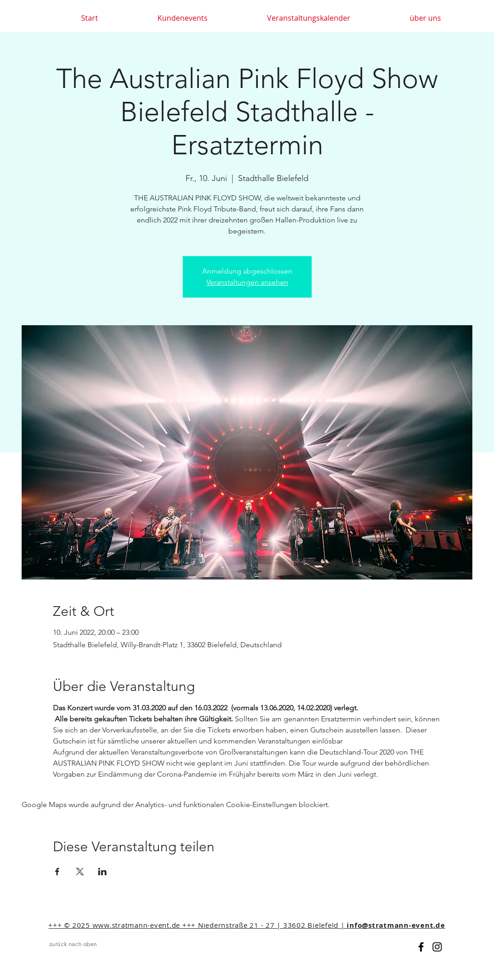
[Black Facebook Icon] (421, 947)
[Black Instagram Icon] (437, 947)
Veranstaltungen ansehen (247, 282)
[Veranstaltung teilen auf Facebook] (57, 871)
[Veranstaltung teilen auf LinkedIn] (102, 871)
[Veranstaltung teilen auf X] (80, 871)
